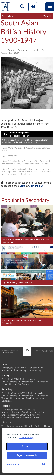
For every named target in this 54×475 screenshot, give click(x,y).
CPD (15, 379)
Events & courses (31, 417)
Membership (35, 370)
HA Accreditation (25, 382)
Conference (23, 384)
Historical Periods (33, 426)
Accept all (27, 446)
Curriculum (6, 379)
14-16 (23, 410)
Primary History (8, 384)
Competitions (41, 382)
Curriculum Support (10, 393)
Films (18, 417)
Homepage (6, 368)
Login (22, 186)
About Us (25, 368)
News (16, 368)
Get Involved (37, 368)
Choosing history (9, 415)
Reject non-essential (27, 455)
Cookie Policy (26, 437)
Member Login (21, 370)
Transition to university (33, 412)
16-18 (31, 410)
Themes (47, 426)
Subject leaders (8, 382)
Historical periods (9, 410)
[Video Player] (27, 134)
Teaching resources (35, 398)
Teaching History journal (12, 398)
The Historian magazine (12, 426)
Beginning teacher (27, 379)
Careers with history (29, 415)
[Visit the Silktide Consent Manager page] (43, 464)
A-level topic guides (10, 412)
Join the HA (36, 186)
